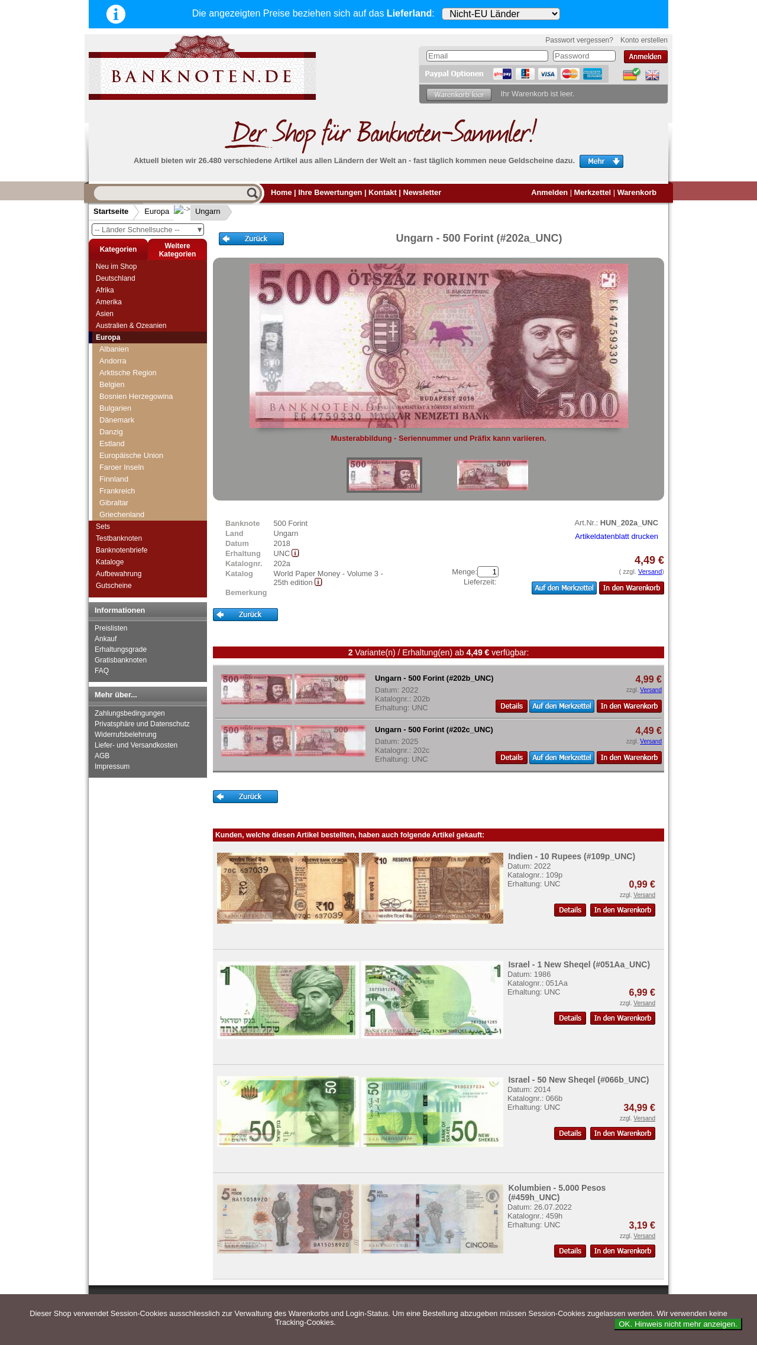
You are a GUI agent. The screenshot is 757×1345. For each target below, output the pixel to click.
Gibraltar (113, 502)
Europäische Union (131, 455)
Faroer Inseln (121, 467)
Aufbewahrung (118, 574)
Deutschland (115, 278)
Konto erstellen (644, 40)
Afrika (105, 290)
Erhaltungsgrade (121, 649)
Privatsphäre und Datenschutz (142, 724)
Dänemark (116, 419)
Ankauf (106, 639)
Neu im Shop (116, 266)
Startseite (110, 211)
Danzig (111, 431)
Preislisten (111, 628)
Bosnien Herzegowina (136, 396)
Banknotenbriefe (121, 550)
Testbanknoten (119, 538)
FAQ (102, 671)
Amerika (109, 302)
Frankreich (117, 490)
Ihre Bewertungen (330, 192)
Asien (105, 314)
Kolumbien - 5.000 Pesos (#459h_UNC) (557, 1192)
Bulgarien (115, 408)
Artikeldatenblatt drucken (616, 536)
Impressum (112, 766)
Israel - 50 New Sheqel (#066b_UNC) (578, 1079)
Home (281, 192)
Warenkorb (636, 192)
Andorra (113, 360)
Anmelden (549, 192)
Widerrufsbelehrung (126, 734)
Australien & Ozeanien (131, 325)
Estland (112, 443)
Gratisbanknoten (121, 660)
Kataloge (110, 562)
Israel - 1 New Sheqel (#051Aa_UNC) (579, 964)
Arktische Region (128, 372)
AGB (102, 756)
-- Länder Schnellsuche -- (149, 229)
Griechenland (121, 514)
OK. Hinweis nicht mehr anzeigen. (678, 1324)
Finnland (113, 479)
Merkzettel (593, 192)
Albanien (114, 349)
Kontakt (382, 192)
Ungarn (198, 211)
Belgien (112, 384)
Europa (156, 211)
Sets (103, 526)
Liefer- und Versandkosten (136, 745)
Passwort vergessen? (579, 40)
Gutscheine (114, 585)
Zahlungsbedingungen (130, 713)
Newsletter (422, 192)
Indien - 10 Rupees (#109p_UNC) (571, 856)
